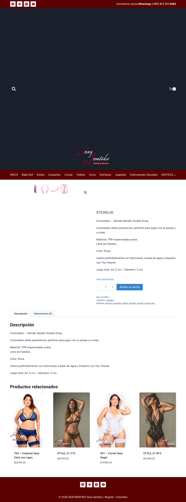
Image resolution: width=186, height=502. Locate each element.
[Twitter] (19, 4)
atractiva (109, 303)
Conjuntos (54, 174)
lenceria (132, 303)
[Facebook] (13, 4)
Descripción (20, 313)
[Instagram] (26, 4)
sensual (140, 303)
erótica (125, 303)
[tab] (21, 313)
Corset (68, 174)
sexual (147, 303)
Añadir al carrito (129, 287)
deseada (117, 303)
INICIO (14, 174)
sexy (153, 303)
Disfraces (105, 174)
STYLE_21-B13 (152, 453)
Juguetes (120, 174)
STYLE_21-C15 (66, 453)
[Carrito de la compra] (172, 89)
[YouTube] (33, 4)
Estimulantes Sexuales (144, 174)
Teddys (80, 174)
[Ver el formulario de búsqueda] (13, 89)
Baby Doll (27, 174)
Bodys (41, 174)
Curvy (92, 174)
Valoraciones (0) (43, 313)
